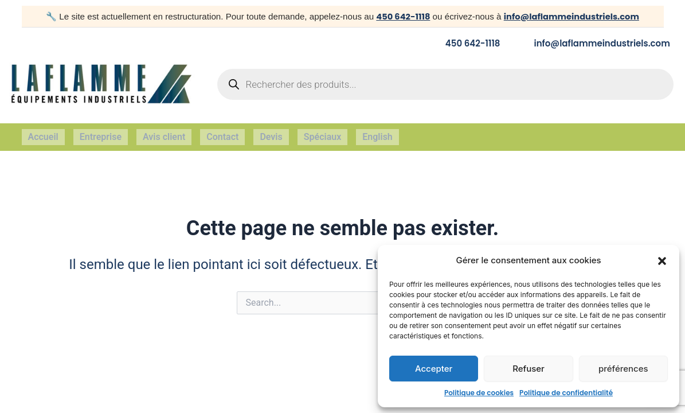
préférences (623, 368)
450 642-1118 (401, 16)
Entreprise (101, 133)
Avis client (164, 133)
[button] (662, 261)
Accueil (43, 133)
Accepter (434, 368)
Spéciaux (323, 133)
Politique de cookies (479, 393)
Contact (222, 133)
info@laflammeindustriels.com (572, 16)
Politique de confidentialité (566, 393)
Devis (271, 133)
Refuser (528, 368)
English (377, 133)
